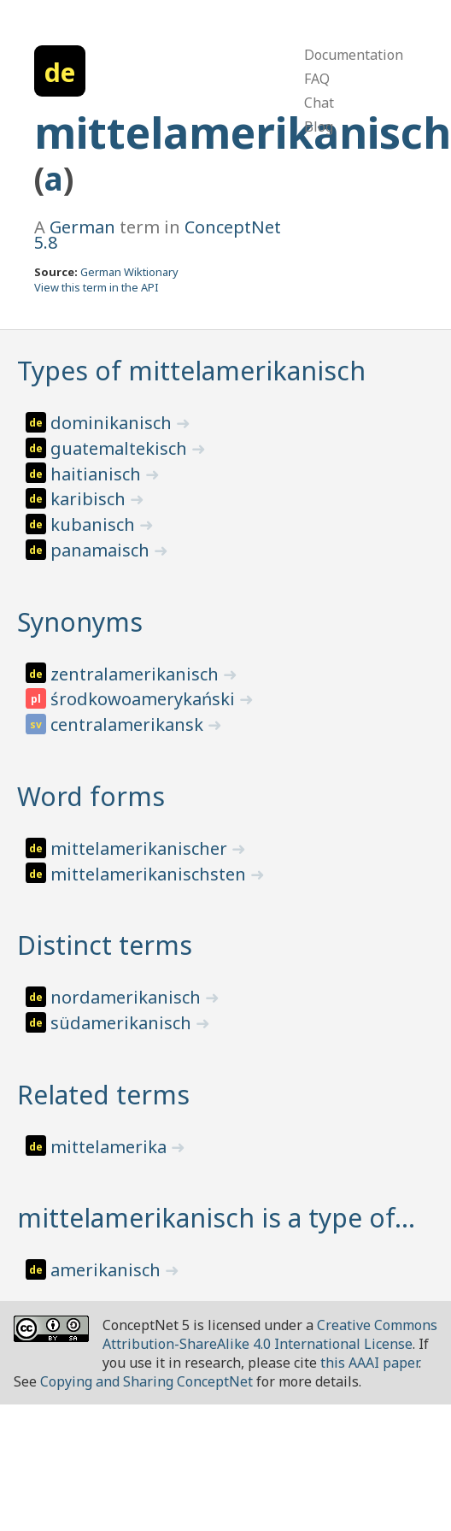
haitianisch (97, 474)
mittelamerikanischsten (150, 874)
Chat (319, 102)
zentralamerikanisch (136, 674)
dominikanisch (113, 422)
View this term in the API (96, 287)
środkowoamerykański (144, 698)
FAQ (317, 78)
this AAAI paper (369, 1362)
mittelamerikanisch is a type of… (216, 1217)
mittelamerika (110, 1146)
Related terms (103, 1094)
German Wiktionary (129, 272)
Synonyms (80, 621)
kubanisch (94, 524)
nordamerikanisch (127, 997)
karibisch (90, 498)
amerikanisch (107, 1269)
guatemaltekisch (120, 448)
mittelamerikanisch (242, 132)
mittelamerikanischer (140, 848)
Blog (318, 126)
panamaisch (102, 550)
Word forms (91, 796)
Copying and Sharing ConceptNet (146, 1381)
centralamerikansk (129, 724)
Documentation (353, 54)
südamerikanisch (123, 1022)
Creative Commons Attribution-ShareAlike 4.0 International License (269, 1334)
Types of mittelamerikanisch (191, 370)
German (82, 226)
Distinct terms (104, 945)
